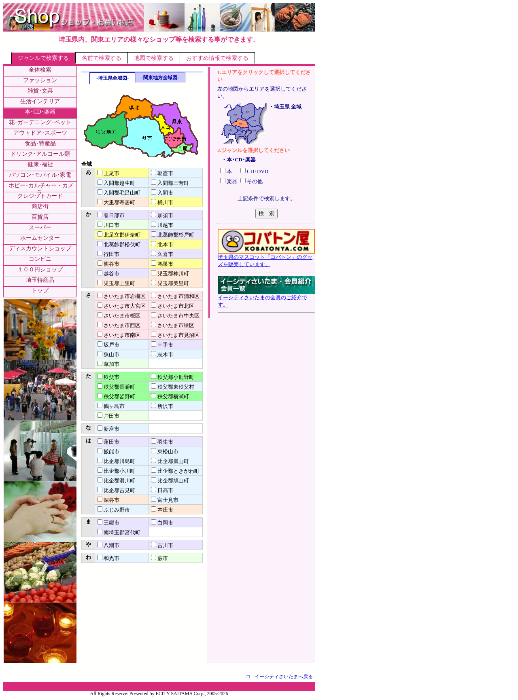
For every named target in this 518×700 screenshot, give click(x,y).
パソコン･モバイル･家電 (40, 175)
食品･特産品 (40, 143)
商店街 (40, 206)
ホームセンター (40, 238)
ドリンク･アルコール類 (40, 154)
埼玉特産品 (40, 280)
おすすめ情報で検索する (217, 58)
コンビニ (40, 259)
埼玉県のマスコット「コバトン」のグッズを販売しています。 (266, 258)
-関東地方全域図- (160, 77)
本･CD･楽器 (40, 112)
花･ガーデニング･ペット (40, 122)
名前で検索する (101, 58)
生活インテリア (40, 101)
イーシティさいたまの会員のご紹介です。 (266, 298)
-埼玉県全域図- (112, 78)
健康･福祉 (40, 164)
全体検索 (40, 70)
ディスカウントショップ (40, 248)
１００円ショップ (40, 269)
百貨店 (40, 217)
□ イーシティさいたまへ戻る (280, 676)
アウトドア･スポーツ (40, 133)
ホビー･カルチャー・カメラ (41, 189)
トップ (40, 291)
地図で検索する (154, 58)
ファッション (40, 80)
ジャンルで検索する (43, 58)
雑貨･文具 (40, 91)
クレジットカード (40, 196)
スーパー (40, 227)
